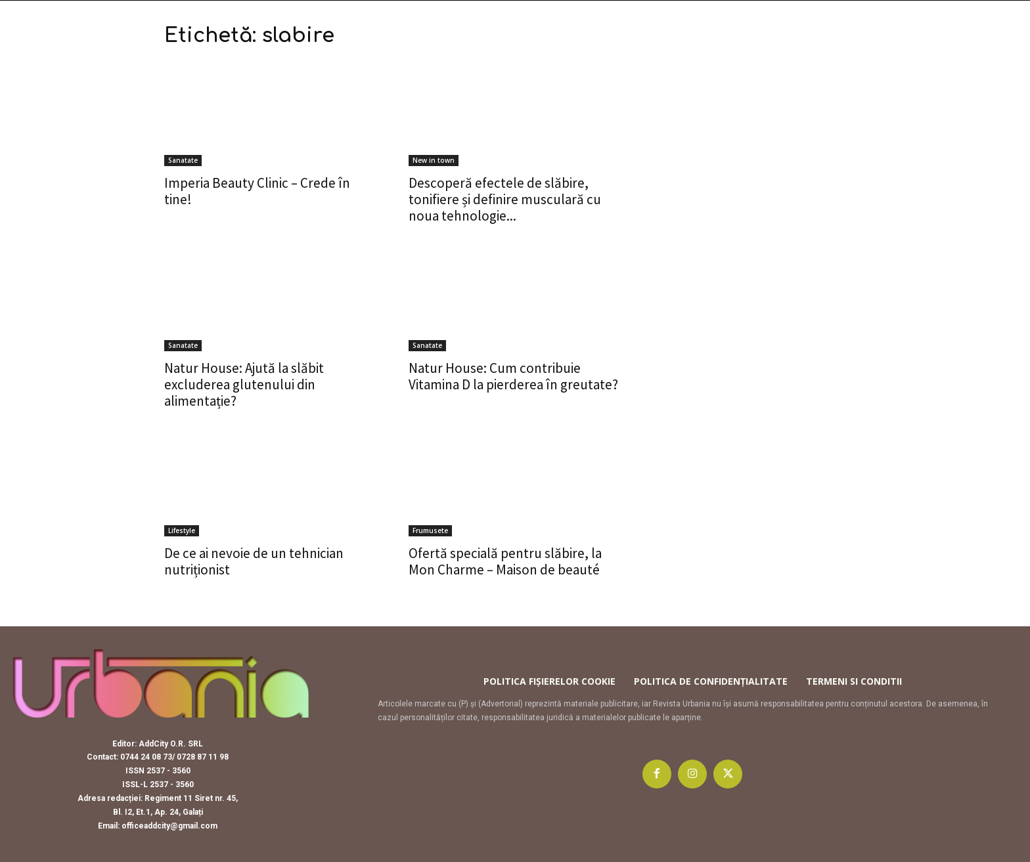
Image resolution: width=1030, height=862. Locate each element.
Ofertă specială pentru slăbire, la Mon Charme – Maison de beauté (505, 561)
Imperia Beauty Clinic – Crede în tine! (257, 191)
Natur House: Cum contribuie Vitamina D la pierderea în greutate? (513, 376)
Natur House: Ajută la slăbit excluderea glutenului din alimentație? (244, 384)
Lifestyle (181, 530)
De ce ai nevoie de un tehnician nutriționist (254, 561)
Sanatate (183, 160)
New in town (434, 160)
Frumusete (430, 530)
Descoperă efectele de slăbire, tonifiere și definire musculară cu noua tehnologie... (505, 199)
